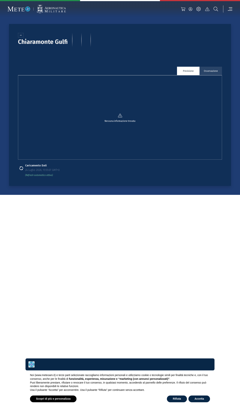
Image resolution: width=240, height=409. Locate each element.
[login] (190, 9)
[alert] (207, 9)
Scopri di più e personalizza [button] (53, 398)
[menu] (227, 9)
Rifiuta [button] (177, 398)
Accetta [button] (199, 398)
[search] (216, 9)
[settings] (198, 9)
